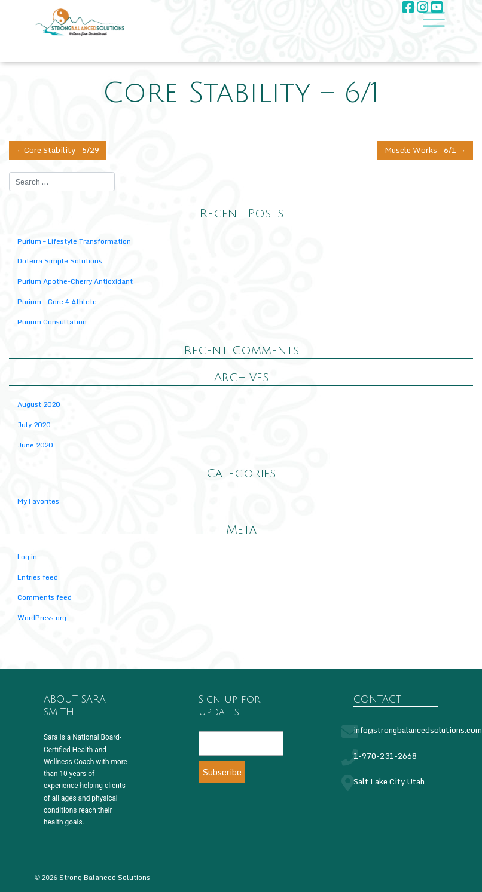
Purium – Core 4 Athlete (57, 301)
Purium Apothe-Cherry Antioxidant (75, 281)
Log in (27, 557)
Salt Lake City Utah (389, 781)
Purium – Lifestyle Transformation (74, 241)
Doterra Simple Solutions (59, 261)
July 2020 (33, 424)
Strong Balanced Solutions (104, 877)
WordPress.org (41, 617)
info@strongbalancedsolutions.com (417, 730)
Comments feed (44, 597)
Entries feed (37, 577)
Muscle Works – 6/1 (420, 150)
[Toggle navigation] (430, 19)
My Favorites (38, 501)
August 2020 (38, 404)
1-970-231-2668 (385, 755)
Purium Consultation (52, 321)
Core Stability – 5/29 (61, 150)
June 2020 (35, 444)
